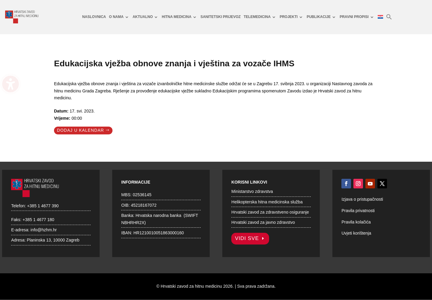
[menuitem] (94, 17)
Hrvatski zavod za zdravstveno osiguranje (270, 212)
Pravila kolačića (355, 222)
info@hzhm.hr (44, 229)
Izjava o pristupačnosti (362, 199)
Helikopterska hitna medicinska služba (266, 202)
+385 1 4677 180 (38, 219)
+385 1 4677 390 (43, 205)
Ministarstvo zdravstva (252, 191)
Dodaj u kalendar (80, 130)
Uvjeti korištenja (356, 233)
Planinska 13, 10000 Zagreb (53, 240)
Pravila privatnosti (358, 210)
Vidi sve (247, 238)
